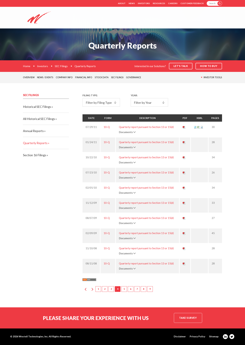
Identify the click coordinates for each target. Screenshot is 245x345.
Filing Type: (90, 95)
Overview (29, 77)
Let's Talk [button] (181, 66)
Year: (134, 95)
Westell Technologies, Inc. (33, 336)
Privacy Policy (197, 336)
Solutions (132, 20)
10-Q (107, 126)
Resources (159, 3)
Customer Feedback (192, 3)
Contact (215, 20)
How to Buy (208, 66)
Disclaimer (180, 336)
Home (26, 66)
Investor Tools (212, 77)
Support (195, 20)
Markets (153, 20)
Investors (144, 3)
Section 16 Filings (34, 155)
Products (174, 20)
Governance (133, 77)
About (122, 3)
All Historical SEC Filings (39, 119)
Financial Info (83, 77)
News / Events (45, 77)
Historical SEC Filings (37, 107)
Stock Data (102, 77)
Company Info (64, 77)
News (132, 3)
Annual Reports (33, 131)
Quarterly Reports (85, 66)
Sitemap (213, 336)
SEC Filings (61, 66)
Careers (172, 3)
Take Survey (188, 317)
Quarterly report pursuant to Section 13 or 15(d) (146, 126)
